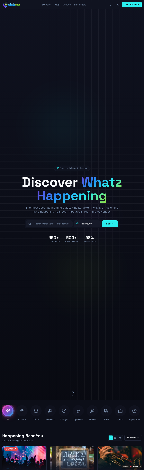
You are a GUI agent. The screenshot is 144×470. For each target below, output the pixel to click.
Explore (109, 224)
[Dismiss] (140, 466)
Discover (46, 4)
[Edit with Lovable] (130, 466)
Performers (80, 4)
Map (57, 4)
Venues (67, 4)
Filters (133, 437)
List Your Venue (131, 4)
